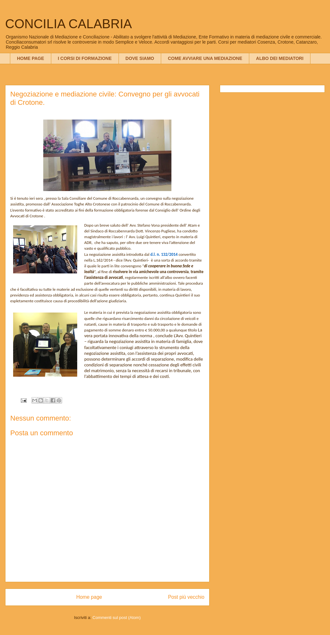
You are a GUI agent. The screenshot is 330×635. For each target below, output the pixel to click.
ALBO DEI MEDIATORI (279, 58)
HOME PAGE (30, 58)
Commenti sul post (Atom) (117, 617)
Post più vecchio (186, 597)
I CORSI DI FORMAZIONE (85, 58)
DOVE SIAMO (140, 58)
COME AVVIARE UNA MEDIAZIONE (205, 58)
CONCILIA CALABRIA (68, 24)
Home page (89, 597)
